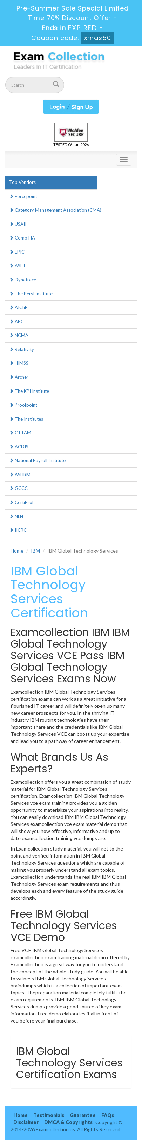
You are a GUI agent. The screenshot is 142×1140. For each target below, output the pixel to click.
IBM (35, 551)
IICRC (18, 530)
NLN (16, 516)
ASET (17, 265)
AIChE (18, 307)
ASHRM (20, 474)
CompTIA (22, 238)
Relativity (21, 349)
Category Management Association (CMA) (55, 210)
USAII (17, 224)
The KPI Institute (29, 391)
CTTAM (20, 432)
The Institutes (26, 419)
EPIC (17, 252)
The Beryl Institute (31, 294)
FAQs (107, 1115)
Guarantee (83, 1115)
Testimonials (48, 1115)
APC (16, 321)
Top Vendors (22, 182)
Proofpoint (23, 405)
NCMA (18, 335)
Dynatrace (22, 279)
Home (17, 551)
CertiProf (21, 502)
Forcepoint (23, 196)
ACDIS (18, 447)
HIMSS (18, 363)
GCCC (18, 488)
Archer (18, 377)
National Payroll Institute (37, 460)
